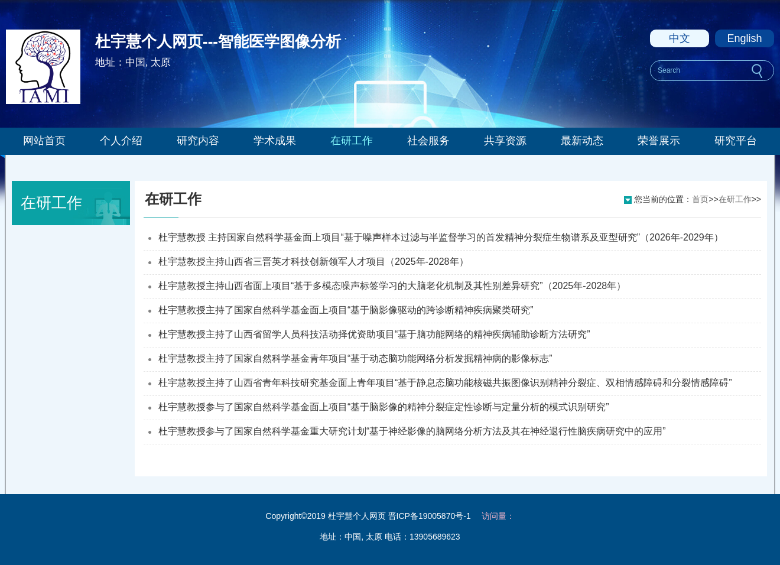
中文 (679, 38)
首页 (700, 199)
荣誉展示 (659, 141)
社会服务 (428, 141)
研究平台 (735, 141)
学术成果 (275, 141)
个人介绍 (121, 141)
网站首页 (44, 141)
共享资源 (505, 141)
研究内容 (198, 141)
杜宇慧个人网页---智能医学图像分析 (218, 41)
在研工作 (351, 141)
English (744, 38)
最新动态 (582, 141)
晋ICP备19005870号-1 (429, 516)
